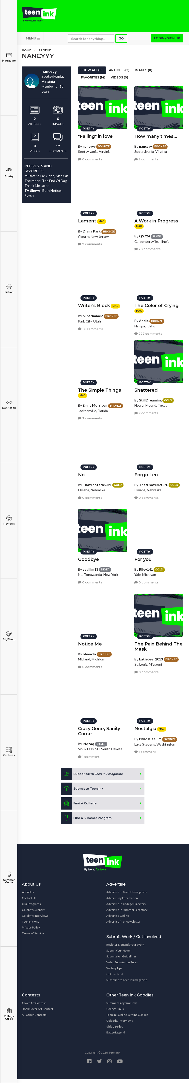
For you (143, 557)
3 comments (146, 157)
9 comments (90, 242)
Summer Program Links (121, 1006)
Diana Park (92, 229)
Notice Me (90, 641)
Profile (45, 54)
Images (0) (143, 74)
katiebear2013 (151, 657)
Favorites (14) (93, 81)
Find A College (78, 807)
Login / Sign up (167, 42)
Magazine (9, 57)
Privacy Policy (31, 931)
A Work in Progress (156, 218)
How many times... (155, 134)
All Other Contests (34, 1018)
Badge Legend (115, 1036)
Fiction (9, 289)
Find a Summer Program (86, 822)
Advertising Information (122, 901)
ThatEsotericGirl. (97, 482)
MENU (33, 42)
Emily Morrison (95, 403)
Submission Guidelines (121, 960)
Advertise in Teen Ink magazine (126, 896)
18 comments (90, 326)
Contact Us (29, 901)
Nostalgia (145, 726)
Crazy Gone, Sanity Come (99, 728)
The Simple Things (99, 387)
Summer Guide (9, 878)
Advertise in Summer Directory (126, 913)
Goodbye (88, 557)
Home (26, 54)
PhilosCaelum (150, 736)
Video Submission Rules (122, 966)
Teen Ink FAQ (30, 925)
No (81, 472)
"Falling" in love (95, 134)
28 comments (147, 246)
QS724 (144, 234)
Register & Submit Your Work (125, 948)
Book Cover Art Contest (37, 1012)
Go (121, 42)
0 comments (90, 157)
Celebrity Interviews (35, 919)
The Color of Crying (156, 303)
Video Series (114, 1030)
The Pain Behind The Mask (158, 644)
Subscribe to (92, 778)
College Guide (9, 1014)
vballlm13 (90, 567)
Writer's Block (94, 303)
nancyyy (89, 144)
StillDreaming (150, 398)
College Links (115, 1012)
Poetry (9, 173)
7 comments (146, 411)
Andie (144, 318)
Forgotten (146, 472)
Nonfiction (9, 405)
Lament (87, 218)
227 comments (148, 331)
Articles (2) (119, 74)
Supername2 (93, 313)
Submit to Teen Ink (82, 792)
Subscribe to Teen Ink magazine (126, 983)
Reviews (9, 520)
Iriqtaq (88, 741)
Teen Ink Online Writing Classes (127, 1018)
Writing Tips (114, 972)
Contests (9, 752)
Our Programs (31, 907)
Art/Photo (9, 636)
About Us (28, 896)
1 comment (88, 754)
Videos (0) (119, 81)
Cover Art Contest (34, 1006)
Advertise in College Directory (126, 907)
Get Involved (114, 978)
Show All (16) (92, 74)
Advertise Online (117, 919)
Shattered (146, 387)
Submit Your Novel (118, 954)
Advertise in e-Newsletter (123, 925)
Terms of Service (33, 937)
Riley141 (146, 567)
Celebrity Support (33, 913)
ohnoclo (89, 651)
